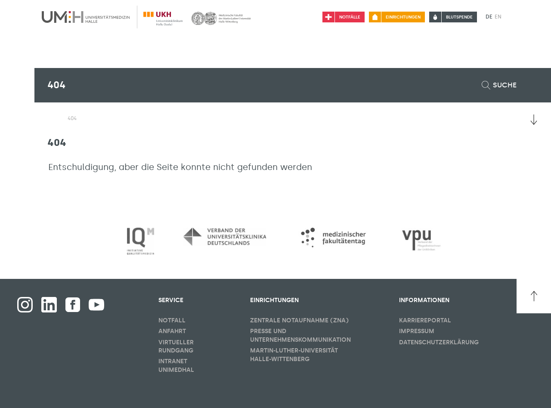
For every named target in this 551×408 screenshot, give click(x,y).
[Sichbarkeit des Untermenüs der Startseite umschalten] (51, 118)
